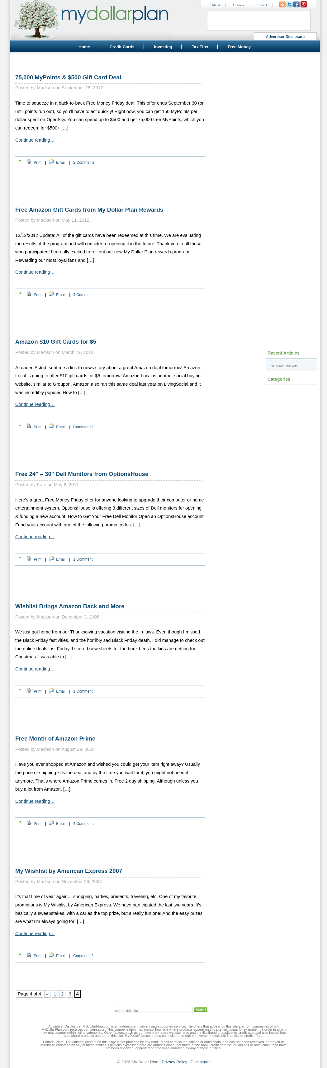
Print (37, 162)
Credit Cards (122, 47)
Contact (262, 5)
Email (60, 162)
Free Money (239, 47)
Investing (163, 47)
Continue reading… (34, 140)
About (216, 5)
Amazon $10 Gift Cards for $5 (55, 341)
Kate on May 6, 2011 (58, 484)
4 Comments (83, 295)
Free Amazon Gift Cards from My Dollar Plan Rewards (89, 209)
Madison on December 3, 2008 (68, 616)
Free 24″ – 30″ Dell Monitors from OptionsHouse (81, 474)
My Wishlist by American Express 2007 (68, 871)
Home (84, 47)
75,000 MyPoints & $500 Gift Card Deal (68, 77)
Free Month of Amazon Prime (55, 738)
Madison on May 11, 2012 (63, 220)
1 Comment (82, 559)
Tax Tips (200, 47)
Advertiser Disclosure (285, 37)
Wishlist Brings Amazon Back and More (70, 606)
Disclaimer (200, 1062)
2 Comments (83, 162)
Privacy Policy (174, 1062)
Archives (238, 5)
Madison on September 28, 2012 (70, 87)
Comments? (83, 427)
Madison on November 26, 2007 (69, 881)
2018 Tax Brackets (283, 366)
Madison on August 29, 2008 (66, 749)
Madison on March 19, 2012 (65, 352)
